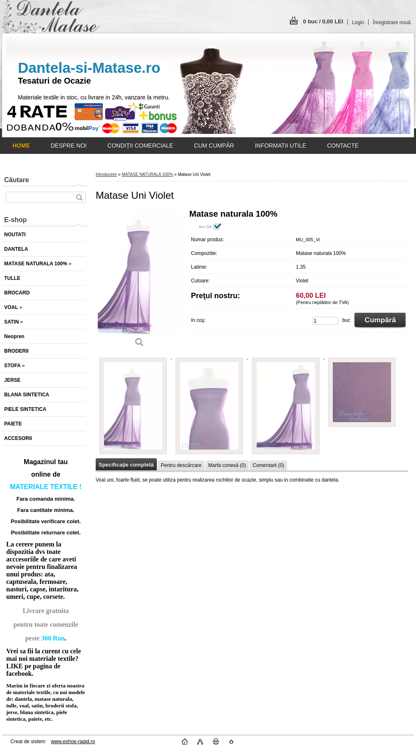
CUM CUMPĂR (214, 145)
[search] (79, 197)
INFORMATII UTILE (280, 145)
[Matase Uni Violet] (139, 281)
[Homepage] (21, 145)
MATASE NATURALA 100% (147, 174)
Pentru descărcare (181, 465)
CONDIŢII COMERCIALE (140, 145)
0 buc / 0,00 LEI (323, 21)
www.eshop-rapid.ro (73, 741)
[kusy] (325, 321)
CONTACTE (343, 145)
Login (358, 22)
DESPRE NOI (69, 145)
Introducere (106, 174)
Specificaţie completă (126, 465)
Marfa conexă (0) (227, 465)
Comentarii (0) (268, 465)
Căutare (16, 179)
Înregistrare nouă (392, 22)
